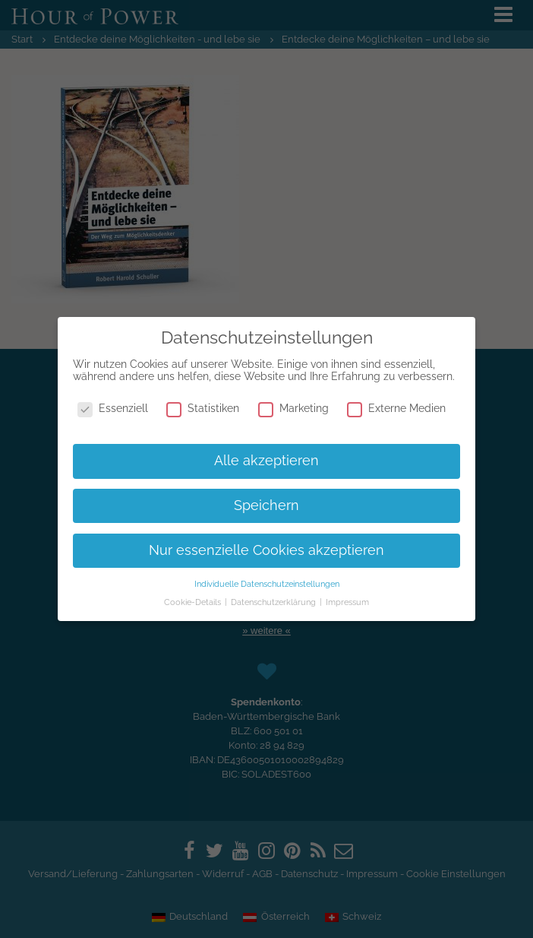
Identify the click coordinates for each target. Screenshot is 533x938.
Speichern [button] (266, 505)
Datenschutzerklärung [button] (274, 602)
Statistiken (202, 408)
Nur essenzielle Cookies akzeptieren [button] (266, 550)
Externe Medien (396, 408)
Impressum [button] (347, 602)
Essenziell (112, 408)
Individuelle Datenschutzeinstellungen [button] (266, 583)
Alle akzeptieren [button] (266, 460)
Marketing (293, 408)
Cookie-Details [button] (193, 602)
